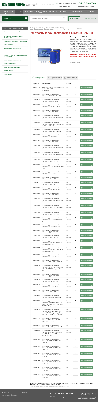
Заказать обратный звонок (86, 6)
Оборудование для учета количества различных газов (13, 37)
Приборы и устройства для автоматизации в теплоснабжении (15, 56)
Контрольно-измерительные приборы (13, 52)
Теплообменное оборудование (12, 67)
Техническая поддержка (36, 12)
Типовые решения (8, 70)
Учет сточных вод (8, 74)
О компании (8, 12)
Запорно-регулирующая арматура (12, 60)
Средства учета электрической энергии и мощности (14, 32)
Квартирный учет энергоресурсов (12, 48)
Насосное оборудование (10, 63)
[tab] (38, 78)
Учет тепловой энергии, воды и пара (13, 28)
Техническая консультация (67, 3)
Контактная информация (9, 395)
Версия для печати (75, 62)
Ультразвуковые (48, 29)
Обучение (53, 12)
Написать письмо (64, 6)
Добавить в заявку (86, 87)
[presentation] (38, 78)
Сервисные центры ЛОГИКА (72, 12)
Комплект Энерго (13, 4)
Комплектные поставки (37, 27)
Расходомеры (38, 29)
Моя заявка (74, 18)
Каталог (19, 12)
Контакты (91, 12)
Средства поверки (8, 44)
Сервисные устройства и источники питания (15, 41)
